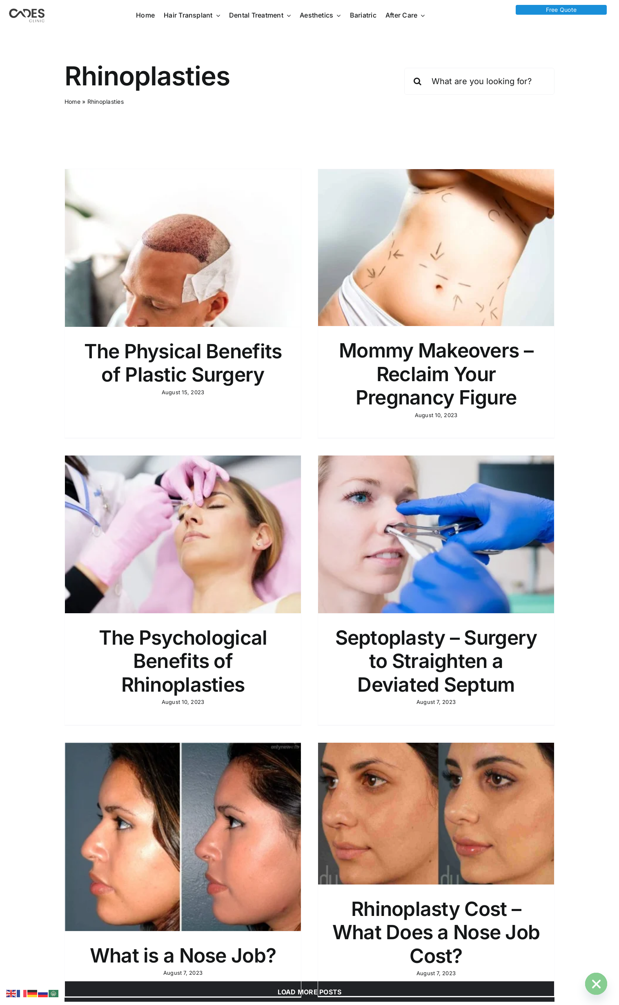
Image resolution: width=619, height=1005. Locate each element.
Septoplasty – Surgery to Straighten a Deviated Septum (375, 659)
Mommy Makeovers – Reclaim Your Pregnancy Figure (415, 373)
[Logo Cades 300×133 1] (27, 11)
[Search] (417, 81)
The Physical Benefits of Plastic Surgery (183, 363)
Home (72, 101)
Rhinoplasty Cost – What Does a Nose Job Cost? (457, 860)
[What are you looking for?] (479, 81)
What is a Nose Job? (224, 884)
